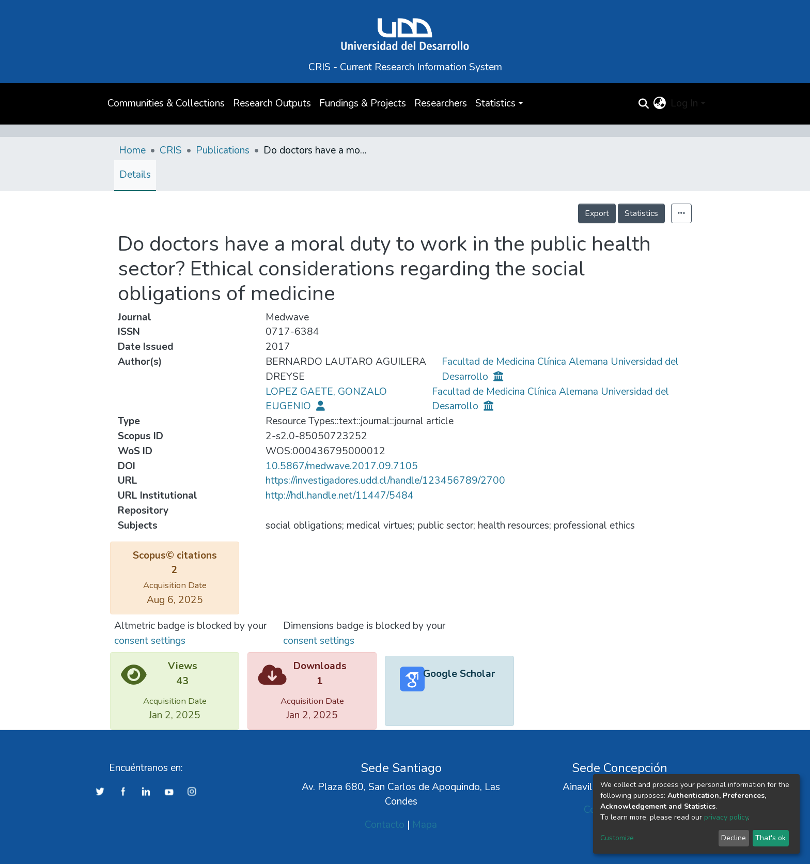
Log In (684, 103)
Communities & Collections (166, 103)
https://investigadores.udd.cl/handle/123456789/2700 (385, 480)
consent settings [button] (149, 640)
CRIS (171, 150)
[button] (659, 103)
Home (132, 150)
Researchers (440, 103)
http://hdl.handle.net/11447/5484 (340, 495)
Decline (733, 838)
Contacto (384, 824)
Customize (617, 838)
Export (597, 213)
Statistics (641, 213)
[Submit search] (643, 104)
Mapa (424, 824)
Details (135, 174)
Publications (223, 150)
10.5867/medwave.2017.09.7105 (342, 466)
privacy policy (726, 817)
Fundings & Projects (362, 103)
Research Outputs (272, 103)
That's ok (770, 838)
